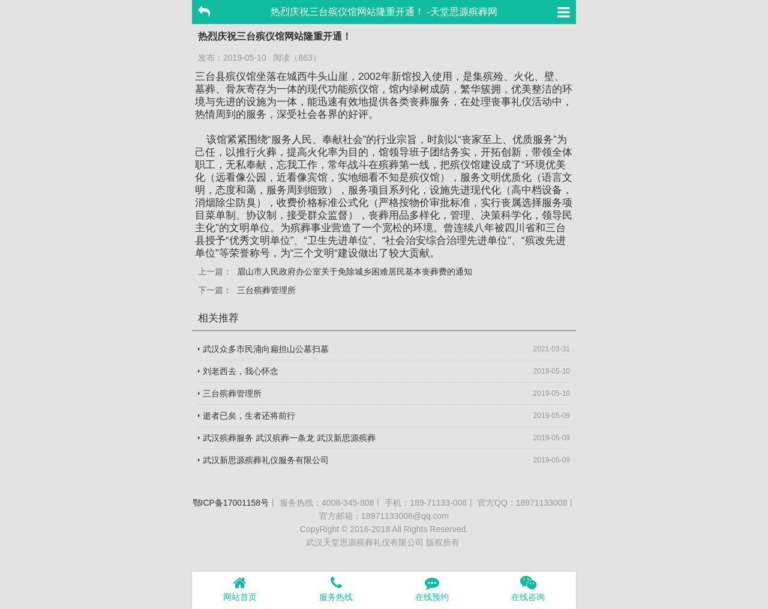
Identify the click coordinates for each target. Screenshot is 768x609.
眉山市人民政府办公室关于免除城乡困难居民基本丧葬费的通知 (354, 271)
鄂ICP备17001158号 (231, 502)
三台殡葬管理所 (266, 290)
